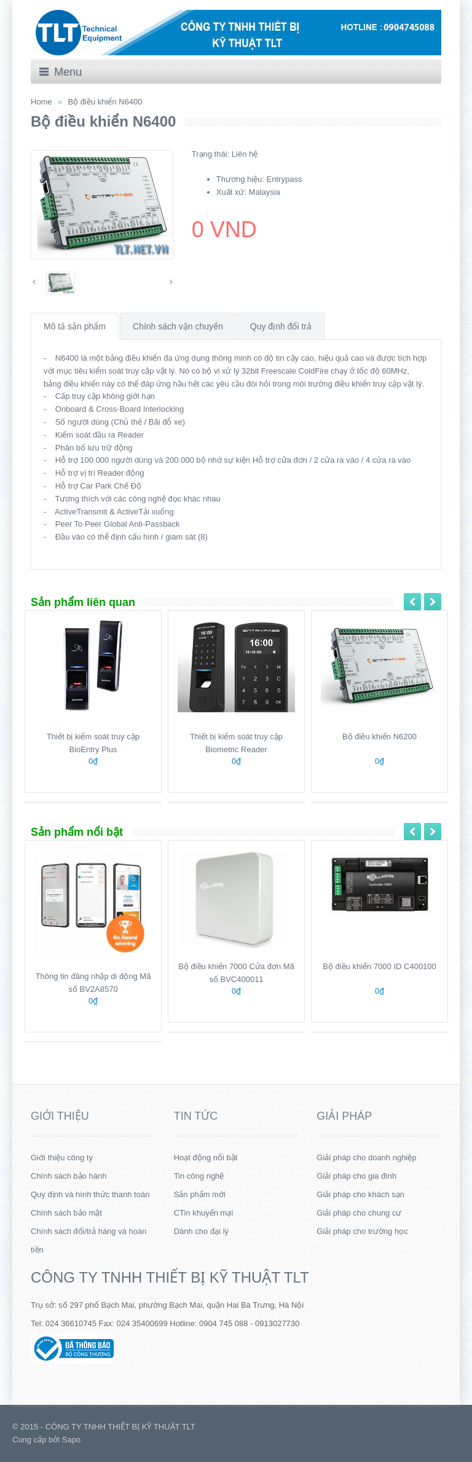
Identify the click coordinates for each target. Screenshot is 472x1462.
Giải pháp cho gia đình (356, 1176)
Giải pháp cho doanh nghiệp (366, 1157)
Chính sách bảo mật (66, 1212)
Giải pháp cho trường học (362, 1231)
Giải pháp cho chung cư (359, 1212)
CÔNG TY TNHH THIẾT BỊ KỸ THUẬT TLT (170, 1277)
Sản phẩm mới (200, 1194)
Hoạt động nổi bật (206, 1157)
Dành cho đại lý (201, 1231)
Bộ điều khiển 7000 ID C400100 (379, 966)
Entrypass (284, 179)
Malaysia (264, 192)
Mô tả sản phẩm (75, 326)
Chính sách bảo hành (68, 1176)
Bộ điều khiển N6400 (105, 101)
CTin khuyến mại (204, 1212)
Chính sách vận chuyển (178, 326)
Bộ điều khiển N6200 (379, 736)
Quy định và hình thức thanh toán (90, 1194)
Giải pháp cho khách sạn (360, 1194)
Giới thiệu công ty (62, 1157)
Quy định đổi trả (281, 326)
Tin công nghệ (199, 1176)
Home (41, 101)
